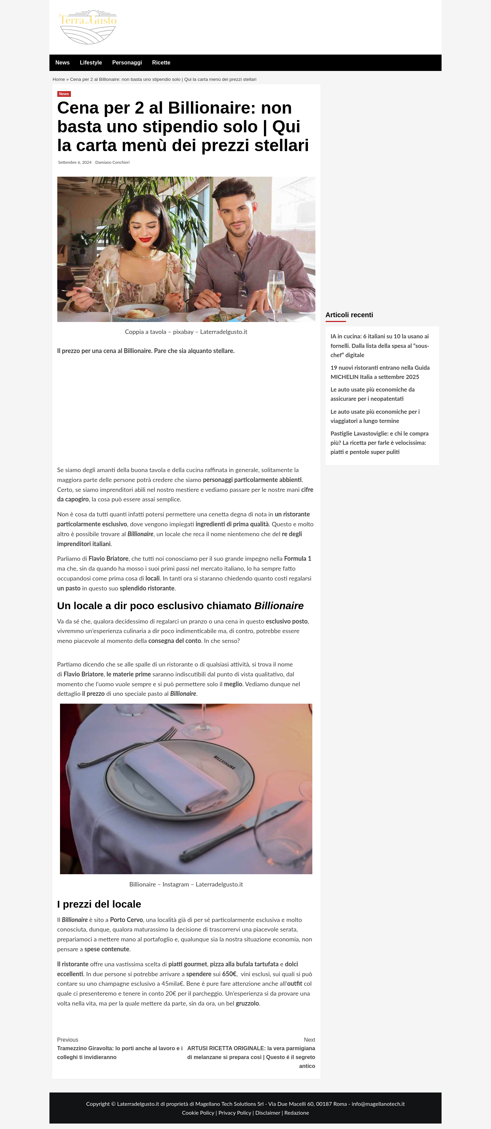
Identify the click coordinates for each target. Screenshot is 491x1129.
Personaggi (127, 62)
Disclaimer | (269, 1118)
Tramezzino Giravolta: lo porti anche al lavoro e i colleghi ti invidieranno (122, 1053)
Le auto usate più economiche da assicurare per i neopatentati (373, 399)
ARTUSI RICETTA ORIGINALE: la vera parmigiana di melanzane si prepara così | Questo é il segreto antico (250, 1057)
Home (59, 82)
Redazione (296, 1118)
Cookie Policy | (200, 1118)
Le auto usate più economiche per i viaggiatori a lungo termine (375, 421)
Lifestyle (91, 62)
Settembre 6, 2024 (75, 167)
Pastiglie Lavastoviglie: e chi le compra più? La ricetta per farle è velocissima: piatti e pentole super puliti (380, 448)
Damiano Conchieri (112, 167)
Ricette (161, 62)
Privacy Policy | (236, 1118)
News (63, 62)
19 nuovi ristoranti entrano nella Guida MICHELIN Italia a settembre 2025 (380, 377)
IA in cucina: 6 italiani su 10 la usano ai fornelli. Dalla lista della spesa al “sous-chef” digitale (380, 351)
